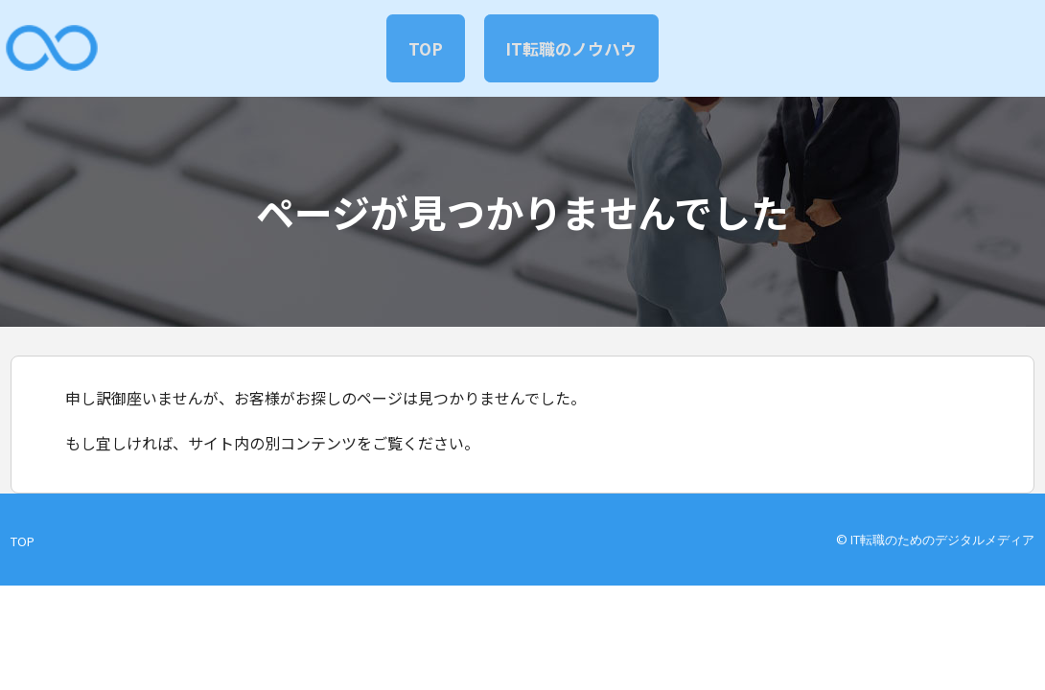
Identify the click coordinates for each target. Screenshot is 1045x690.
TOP (420, 47)
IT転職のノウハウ (576, 47)
